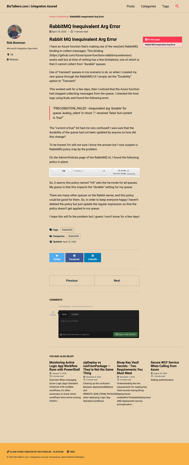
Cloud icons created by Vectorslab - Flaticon (37, 451)
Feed (74, 451)
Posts (130, 6)
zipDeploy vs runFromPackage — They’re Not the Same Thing (98, 386)
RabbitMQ (67, 250)
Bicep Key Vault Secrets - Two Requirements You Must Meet (130, 386)
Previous (72, 298)
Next (117, 298)
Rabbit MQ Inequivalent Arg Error (161, 45)
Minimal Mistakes (77, 457)
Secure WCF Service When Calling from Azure (165, 384)
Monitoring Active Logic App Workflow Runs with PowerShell (64, 384)
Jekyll (63, 457)
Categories (147, 6)
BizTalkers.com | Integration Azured (32, 6)
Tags (164, 6)
